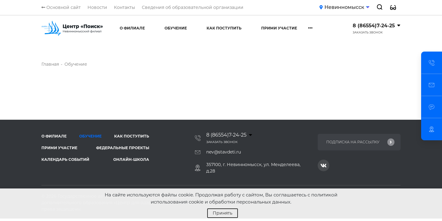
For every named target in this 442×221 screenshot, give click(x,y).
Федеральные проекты (122, 147)
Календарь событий (65, 159)
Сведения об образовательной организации (192, 7)
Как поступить (224, 28)
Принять (222, 213)
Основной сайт (61, 7)
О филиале (132, 28)
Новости (97, 7)
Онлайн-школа (131, 159)
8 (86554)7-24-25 (374, 26)
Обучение (176, 28)
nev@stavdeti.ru (223, 152)
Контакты (124, 7)
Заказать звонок (368, 32)
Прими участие (279, 28)
